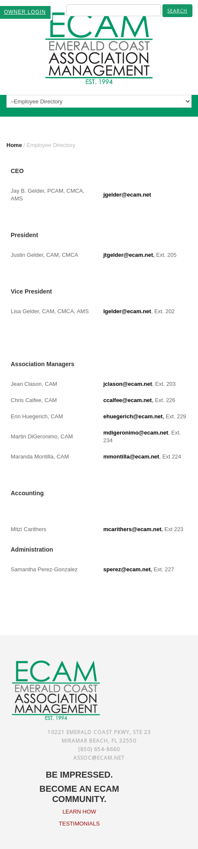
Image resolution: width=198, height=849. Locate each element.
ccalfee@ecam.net (127, 400)
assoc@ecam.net (99, 757)
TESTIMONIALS (79, 823)
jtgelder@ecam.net (128, 255)
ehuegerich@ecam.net (132, 416)
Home (14, 145)
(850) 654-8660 (99, 749)
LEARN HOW (79, 811)
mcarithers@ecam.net (132, 529)
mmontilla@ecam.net (131, 456)
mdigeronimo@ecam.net (135, 432)
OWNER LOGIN (25, 12)
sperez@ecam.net (126, 569)
